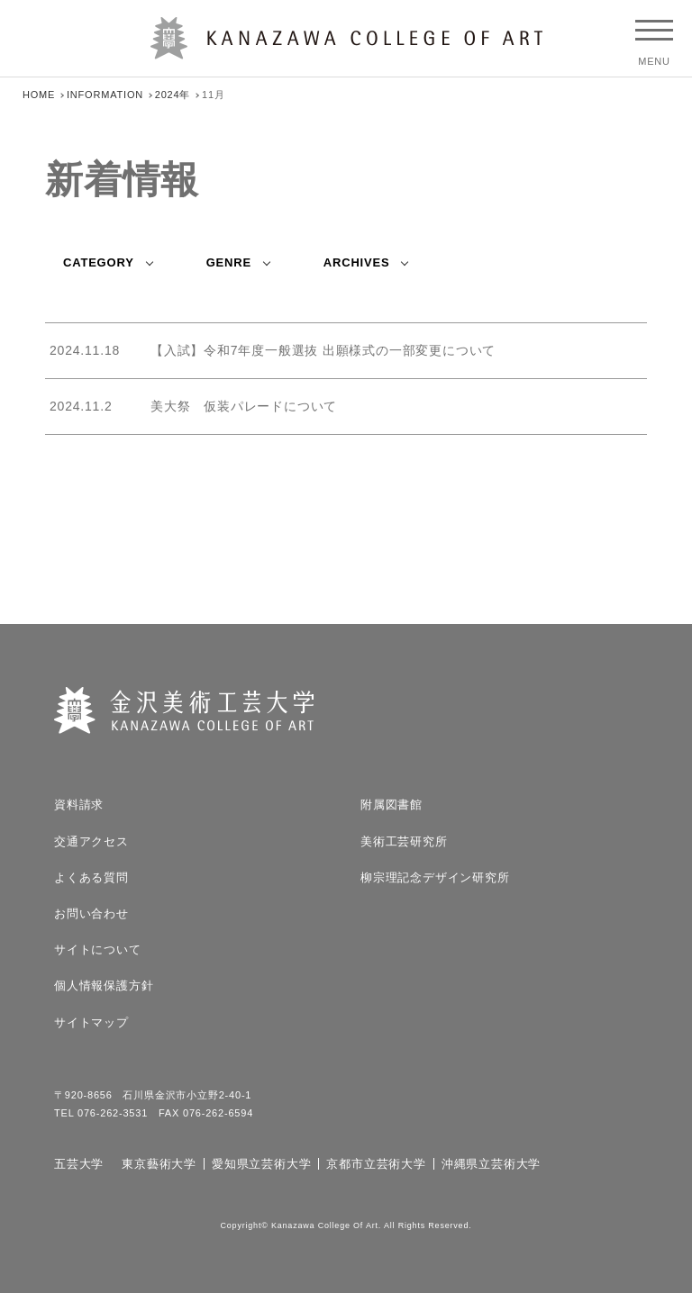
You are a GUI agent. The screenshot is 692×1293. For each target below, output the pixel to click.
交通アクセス (91, 841)
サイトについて (97, 949)
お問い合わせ (91, 913)
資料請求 (79, 804)
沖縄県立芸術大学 (491, 1164)
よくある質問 (91, 877)
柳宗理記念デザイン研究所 (435, 877)
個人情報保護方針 (103, 985)
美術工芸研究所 (404, 841)
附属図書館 (391, 804)
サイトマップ (91, 1022)
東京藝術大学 (159, 1164)
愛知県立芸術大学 (261, 1164)
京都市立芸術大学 (375, 1164)
